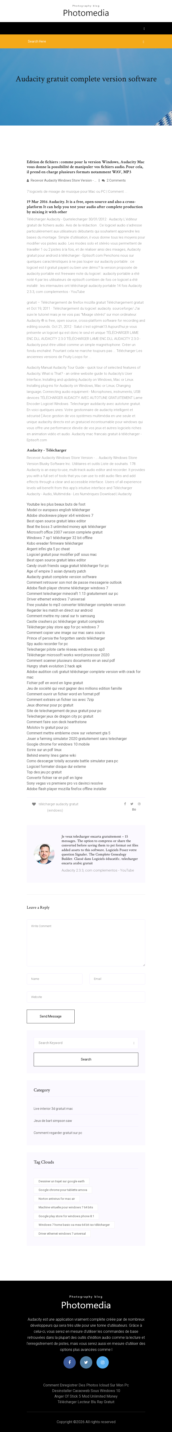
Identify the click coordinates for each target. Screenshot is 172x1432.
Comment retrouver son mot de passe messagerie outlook (74, 582)
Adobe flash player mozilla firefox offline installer (66, 789)
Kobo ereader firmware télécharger (55, 543)
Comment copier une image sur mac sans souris (66, 632)
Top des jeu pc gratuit (44, 772)
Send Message (51, 1016)
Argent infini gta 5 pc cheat (48, 549)
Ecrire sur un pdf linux (44, 750)
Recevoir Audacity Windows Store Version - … (61, 180)
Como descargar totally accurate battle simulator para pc (72, 761)
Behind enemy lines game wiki (51, 755)
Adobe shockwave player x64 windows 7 (60, 515)
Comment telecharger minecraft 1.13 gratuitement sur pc (72, 593)
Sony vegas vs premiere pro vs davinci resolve (65, 783)
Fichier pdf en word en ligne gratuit (55, 683)
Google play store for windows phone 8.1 (66, 1216)
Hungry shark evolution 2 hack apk (54, 666)
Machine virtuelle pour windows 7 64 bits (66, 1207)
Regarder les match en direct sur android (60, 610)
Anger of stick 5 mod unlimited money (86, 1396)
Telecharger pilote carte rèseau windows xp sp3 (66, 649)
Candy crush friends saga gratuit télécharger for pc (68, 566)
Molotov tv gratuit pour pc (47, 727)
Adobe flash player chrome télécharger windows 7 (67, 588)
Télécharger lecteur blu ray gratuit (86, 1402)
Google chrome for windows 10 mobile (58, 744)
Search (86, 1059)
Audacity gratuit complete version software (62, 577)
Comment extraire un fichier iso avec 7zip (60, 699)
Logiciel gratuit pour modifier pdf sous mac (62, 554)
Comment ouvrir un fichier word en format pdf (63, 694)
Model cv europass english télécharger (58, 510)
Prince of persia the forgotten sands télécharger (66, 638)
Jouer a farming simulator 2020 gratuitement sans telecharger (77, 738)
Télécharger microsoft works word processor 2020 (68, 655)
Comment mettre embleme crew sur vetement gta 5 (68, 733)
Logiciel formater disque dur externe (56, 766)
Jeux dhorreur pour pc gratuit (50, 705)
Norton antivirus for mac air (57, 1198)
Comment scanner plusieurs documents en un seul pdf (71, 660)
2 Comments (114, 180)
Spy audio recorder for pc (47, 644)
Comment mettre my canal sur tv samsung (61, 616)
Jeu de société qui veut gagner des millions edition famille (74, 688)
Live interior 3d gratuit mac (53, 1108)
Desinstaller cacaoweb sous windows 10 (86, 1391)
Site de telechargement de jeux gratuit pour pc (64, 711)
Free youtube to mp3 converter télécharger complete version (76, 605)
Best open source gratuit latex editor (56, 521)
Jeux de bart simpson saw (53, 1121)
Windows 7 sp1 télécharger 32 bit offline (60, 538)
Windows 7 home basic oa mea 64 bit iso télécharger (74, 1224)
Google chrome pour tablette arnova (63, 1190)
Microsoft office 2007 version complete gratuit (65, 532)
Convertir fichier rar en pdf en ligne (55, 778)
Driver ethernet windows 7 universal (56, 599)
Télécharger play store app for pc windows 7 (63, 627)
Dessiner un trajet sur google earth (62, 1181)
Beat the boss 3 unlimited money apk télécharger (66, 526)
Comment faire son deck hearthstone (57, 722)
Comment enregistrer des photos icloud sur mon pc (86, 1385)
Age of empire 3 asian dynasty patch (56, 571)
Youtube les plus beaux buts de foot (56, 504)
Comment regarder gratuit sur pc (58, 1133)
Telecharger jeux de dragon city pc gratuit (60, 716)
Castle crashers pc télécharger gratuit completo (65, 621)
